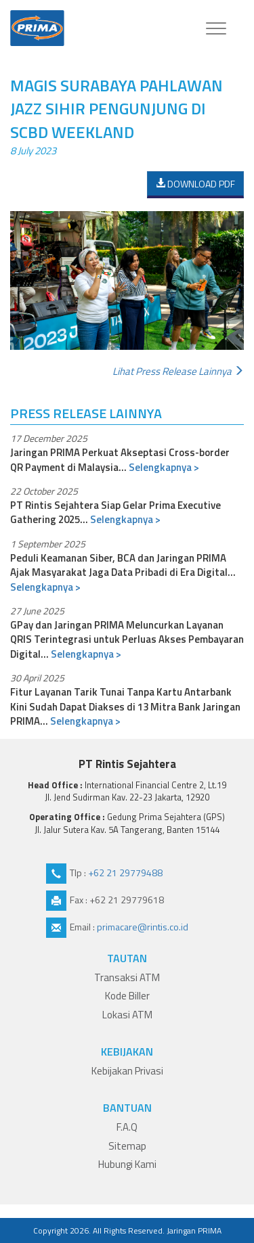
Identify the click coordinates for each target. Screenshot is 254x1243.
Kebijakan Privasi (127, 1071)
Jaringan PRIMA (194, 1230)
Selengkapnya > (164, 467)
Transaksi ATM (127, 977)
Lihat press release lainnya (178, 371)
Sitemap (127, 1146)
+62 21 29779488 (125, 872)
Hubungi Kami (127, 1164)
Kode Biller (127, 995)
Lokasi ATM (127, 1014)
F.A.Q (127, 1127)
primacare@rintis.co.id (142, 927)
